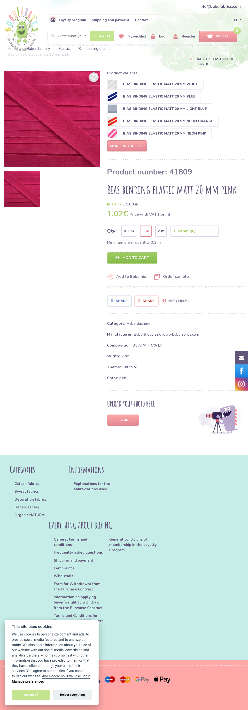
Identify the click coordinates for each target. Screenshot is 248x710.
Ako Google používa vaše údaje (66, 676)
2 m (161, 231)
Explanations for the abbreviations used (92, 486)
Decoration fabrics (30, 499)
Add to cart (132, 257)
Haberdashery (38, 48)
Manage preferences (28, 682)
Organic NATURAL (30, 515)
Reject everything (72, 694)
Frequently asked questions (78, 552)
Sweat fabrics (27, 491)
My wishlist (132, 36)
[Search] (80, 36)
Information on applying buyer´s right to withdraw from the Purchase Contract (78, 602)
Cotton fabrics (27, 483)
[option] (52, 119)
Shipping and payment (110, 20)
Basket (218, 36)
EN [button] (236, 20)
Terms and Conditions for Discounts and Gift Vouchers (78, 618)
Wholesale (64, 576)
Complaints (64, 568)
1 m (145, 231)
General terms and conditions (70, 542)
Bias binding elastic (94, 48)
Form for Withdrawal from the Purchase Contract (77, 587)
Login (160, 36)
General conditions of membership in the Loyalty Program (133, 545)
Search (102, 36)
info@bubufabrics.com (220, 6)
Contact (141, 20)
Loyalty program (68, 19)
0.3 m (129, 231)
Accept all (31, 694)
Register (184, 36)
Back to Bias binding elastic (214, 61)
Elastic (64, 48)
